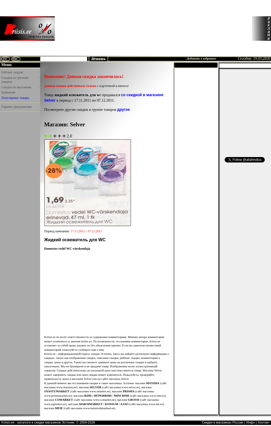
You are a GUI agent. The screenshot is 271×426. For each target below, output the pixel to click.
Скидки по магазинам (20, 87)
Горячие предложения (16, 107)
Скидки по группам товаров (20, 80)
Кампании (8, 92)
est (5, 59)
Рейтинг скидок (20, 72)
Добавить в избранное (201, 58)
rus (15, 59)
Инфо (250, 422)
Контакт (264, 422)
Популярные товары (15, 98)
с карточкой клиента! (113, 86)
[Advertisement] (88, 28)
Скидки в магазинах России (222, 422)
